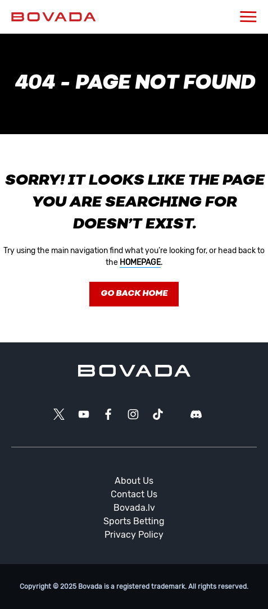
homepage (140, 262)
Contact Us (134, 494)
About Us (134, 480)
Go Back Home (134, 294)
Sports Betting (134, 521)
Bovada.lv (134, 507)
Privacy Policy (134, 534)
